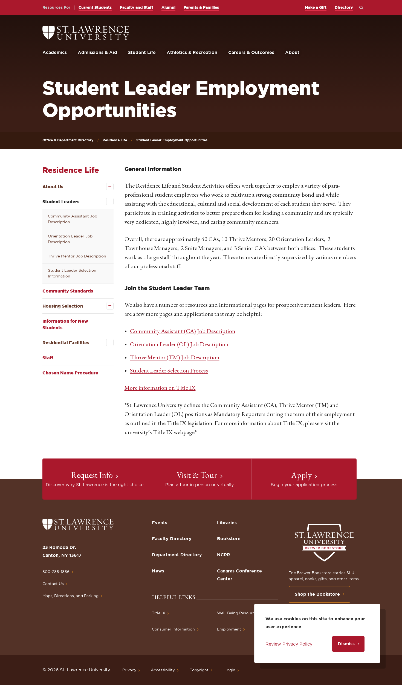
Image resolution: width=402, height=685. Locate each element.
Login (229, 670)
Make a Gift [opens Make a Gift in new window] (315, 7)
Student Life (142, 52)
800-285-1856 (56, 571)
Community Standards (67, 290)
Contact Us (53, 583)
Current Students (95, 7)
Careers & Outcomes (251, 52)
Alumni (168, 7)
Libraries (227, 522)
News (158, 570)
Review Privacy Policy (288, 643)
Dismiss (346, 643)
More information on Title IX (160, 388)
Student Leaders (60, 201)
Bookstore (229, 538)
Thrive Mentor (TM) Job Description (174, 357)
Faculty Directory (172, 538)
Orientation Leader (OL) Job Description (179, 344)
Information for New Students (65, 324)
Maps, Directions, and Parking (70, 596)
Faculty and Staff (136, 7)
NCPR (223, 554)
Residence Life (115, 140)
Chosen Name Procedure (70, 372)
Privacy (129, 670)
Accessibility (163, 670)
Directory (344, 7)
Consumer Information (173, 629)
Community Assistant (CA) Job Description (182, 331)
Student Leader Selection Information (72, 273)
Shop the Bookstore (317, 594)
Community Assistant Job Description (72, 219)
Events (159, 522)
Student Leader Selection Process (169, 370)
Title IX (158, 613)
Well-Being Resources (238, 613)
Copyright (199, 670)
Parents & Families (201, 7)
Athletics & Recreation (192, 52)
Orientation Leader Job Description (70, 239)
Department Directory (177, 554)
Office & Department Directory (67, 140)
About (292, 52)
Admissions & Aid (97, 52)
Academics (54, 52)
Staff (47, 357)
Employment (229, 629)
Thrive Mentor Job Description (77, 256)
